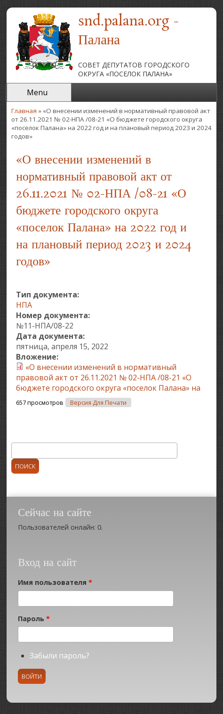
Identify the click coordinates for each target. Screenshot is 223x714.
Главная (24, 111)
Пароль (34, 618)
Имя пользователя (55, 582)
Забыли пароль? (59, 655)
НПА (24, 305)
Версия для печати (98, 403)
